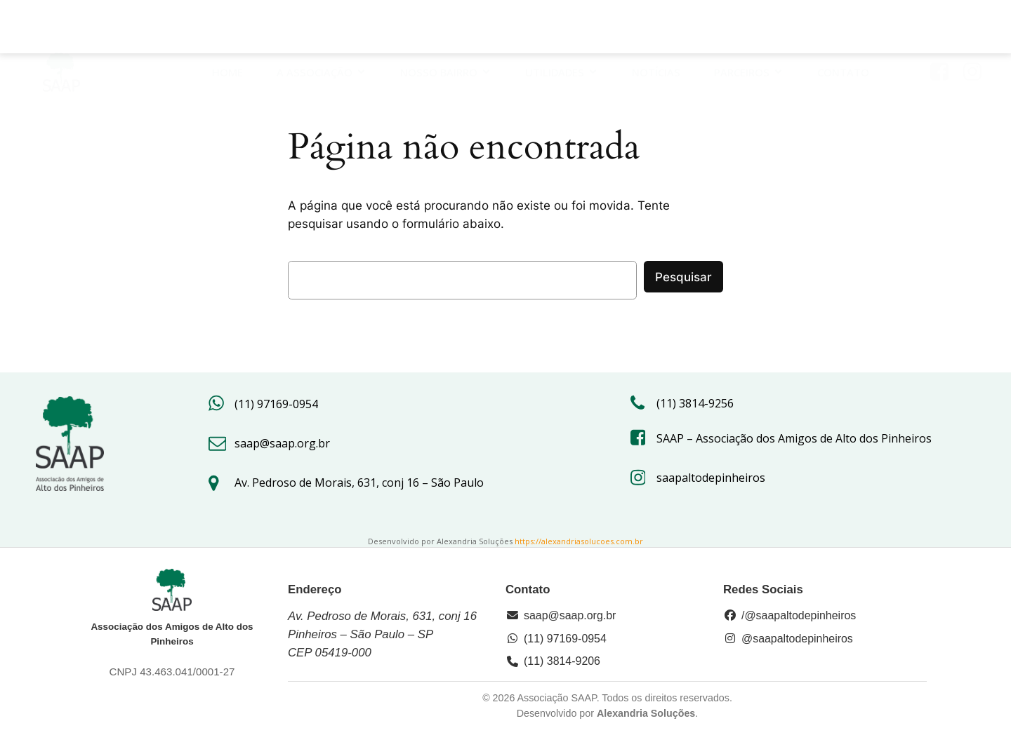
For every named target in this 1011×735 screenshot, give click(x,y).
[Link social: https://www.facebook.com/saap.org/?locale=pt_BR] (944, 29)
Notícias (656, 29)
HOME (227, 29)
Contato (843, 29)
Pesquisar (683, 277)
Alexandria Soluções (646, 713)
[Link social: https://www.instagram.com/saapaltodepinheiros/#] (977, 29)
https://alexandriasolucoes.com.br (579, 541)
